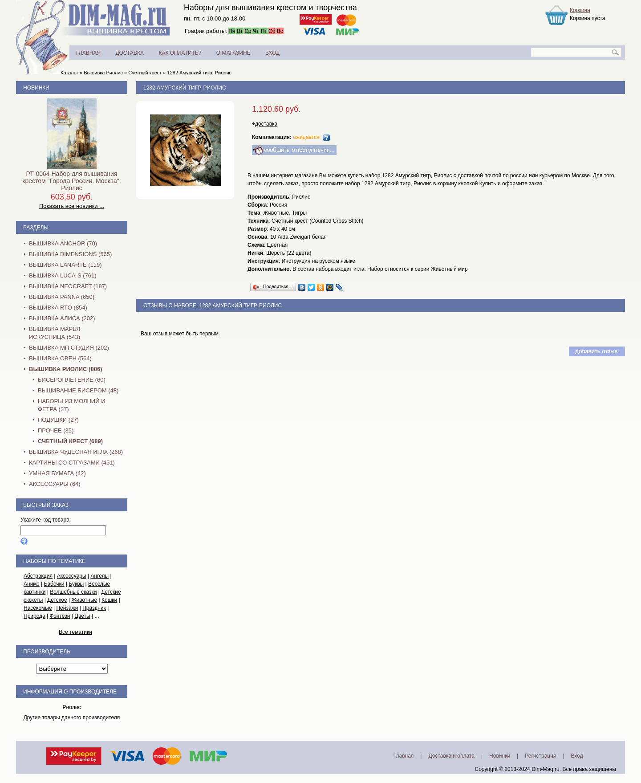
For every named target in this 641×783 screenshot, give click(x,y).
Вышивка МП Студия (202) (69, 347)
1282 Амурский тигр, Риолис (199, 72)
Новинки (36, 88)
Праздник (94, 608)
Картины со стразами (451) (72, 462)
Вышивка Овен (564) (60, 358)
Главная (404, 756)
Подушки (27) (58, 419)
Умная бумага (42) (57, 473)
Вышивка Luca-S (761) (63, 275)
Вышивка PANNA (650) (61, 297)
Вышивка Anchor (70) (63, 243)
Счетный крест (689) (70, 441)
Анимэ (32, 584)
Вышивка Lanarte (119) (65, 264)
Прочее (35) (55, 430)
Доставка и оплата (451, 756)
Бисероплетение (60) (71, 379)
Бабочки (54, 584)
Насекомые (38, 608)
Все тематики (75, 632)
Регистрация (540, 756)
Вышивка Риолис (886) (65, 369)
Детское (57, 600)
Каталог (69, 72)
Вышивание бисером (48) (78, 390)
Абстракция (38, 576)
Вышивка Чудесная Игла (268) (76, 452)
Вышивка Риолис (103, 72)
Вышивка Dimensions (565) (70, 254)
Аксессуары (71, 576)
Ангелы (99, 576)
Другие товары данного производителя (72, 717)
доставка (266, 124)
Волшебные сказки (73, 592)
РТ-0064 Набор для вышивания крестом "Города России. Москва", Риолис (71, 181)
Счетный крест (145, 72)
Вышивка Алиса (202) (62, 318)
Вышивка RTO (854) (58, 307)
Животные (84, 600)
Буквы (76, 584)
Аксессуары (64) (54, 484)
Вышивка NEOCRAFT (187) (68, 286)
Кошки (109, 600)
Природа (34, 616)
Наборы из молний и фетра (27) (71, 405)
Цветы (82, 616)
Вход (577, 756)
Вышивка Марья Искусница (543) (54, 333)
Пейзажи (67, 608)
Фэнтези (60, 616)
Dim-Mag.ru (545, 769)
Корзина (580, 10)
